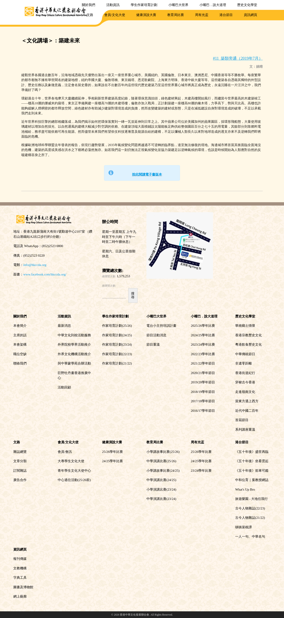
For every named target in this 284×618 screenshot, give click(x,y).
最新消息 (64, 325)
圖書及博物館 (23, 587)
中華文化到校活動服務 (74, 335)
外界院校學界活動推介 (74, 344)
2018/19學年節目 (203, 392)
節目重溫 (153, 344)
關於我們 (88, 5)
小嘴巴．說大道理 (212, 5)
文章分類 (20, 461)
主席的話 (20, 335)
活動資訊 (113, 5)
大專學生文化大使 (71, 461)
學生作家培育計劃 (144, 5)
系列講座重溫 (245, 429)
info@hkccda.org (34, 265)
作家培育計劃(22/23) (117, 354)
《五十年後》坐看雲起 (251, 461)
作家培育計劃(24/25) (117, 335)
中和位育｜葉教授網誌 (251, 480)
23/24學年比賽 (201, 470)
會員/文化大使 (114, 15)
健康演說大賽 (146, 15)
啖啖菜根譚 (243, 527)
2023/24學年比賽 (203, 344)
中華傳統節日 (245, 354)
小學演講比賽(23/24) (161, 489)
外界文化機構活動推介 (74, 354)
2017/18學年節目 (203, 401)
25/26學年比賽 (112, 452)
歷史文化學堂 (247, 5)
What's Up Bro (245, 489)
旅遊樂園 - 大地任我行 (251, 499)
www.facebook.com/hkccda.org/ (44, 274)
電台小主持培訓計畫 (161, 325)
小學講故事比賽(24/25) (162, 470)
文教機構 (20, 568)
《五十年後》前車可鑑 (251, 470)
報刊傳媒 (20, 559)
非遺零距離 (243, 363)
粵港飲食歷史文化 (248, 344)
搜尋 (132, 295)
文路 (90, 15)
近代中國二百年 (246, 410)
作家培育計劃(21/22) (117, 363)
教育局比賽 (175, 15)
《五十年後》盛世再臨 (251, 452)
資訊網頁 (250, 15)
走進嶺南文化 (245, 392)
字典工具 (20, 577)
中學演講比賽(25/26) (161, 461)
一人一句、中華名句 (250, 536)
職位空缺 (20, 354)
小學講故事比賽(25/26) (162, 452)
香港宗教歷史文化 (248, 335)
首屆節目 (241, 420)
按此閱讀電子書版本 (147, 174)
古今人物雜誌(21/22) (250, 517)
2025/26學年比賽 (203, 325)
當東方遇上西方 (246, 401)
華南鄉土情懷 (245, 325)
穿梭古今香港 (245, 382)
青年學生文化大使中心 (74, 470)
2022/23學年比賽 (203, 354)
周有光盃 (201, 15)
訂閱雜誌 (20, 470)
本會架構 (20, 344)
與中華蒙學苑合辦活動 (74, 363)
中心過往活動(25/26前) (74, 480)
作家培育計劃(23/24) (117, 344)
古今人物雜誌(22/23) (250, 508)
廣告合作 (20, 480)
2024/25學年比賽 (203, 335)
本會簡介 (20, 325)
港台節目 (226, 15)
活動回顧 (64, 387)
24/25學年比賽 (112, 461)
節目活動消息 (156, 335)
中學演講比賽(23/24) (161, 499)
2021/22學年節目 (203, 363)
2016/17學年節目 (203, 410)
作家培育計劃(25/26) (117, 325)
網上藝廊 (20, 596)
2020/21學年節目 (203, 373)
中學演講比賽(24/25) (161, 480)
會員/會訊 (65, 452)
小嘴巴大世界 (178, 5)
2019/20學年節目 (203, 382)
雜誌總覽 (20, 452)
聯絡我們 (20, 363)
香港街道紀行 (245, 373)
